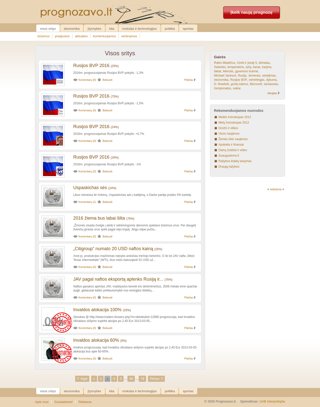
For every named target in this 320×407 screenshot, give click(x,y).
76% (130, 218)
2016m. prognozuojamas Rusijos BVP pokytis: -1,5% (108, 103)
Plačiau (188, 79)
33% (127, 310)
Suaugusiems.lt (228, 155)
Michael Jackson (225, 75)
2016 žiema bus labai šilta (99, 218)
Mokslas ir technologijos (139, 29)
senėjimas (269, 75)
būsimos (44, 36)
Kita (111, 29)
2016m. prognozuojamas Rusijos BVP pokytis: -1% (107, 164)
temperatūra (236, 67)
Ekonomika (72, 29)
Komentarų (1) (87, 201)
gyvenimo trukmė (246, 71)
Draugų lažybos (228, 166)
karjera (266, 67)
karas (256, 67)
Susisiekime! (63, 402)
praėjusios (62, 36)
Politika (170, 29)
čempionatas (222, 88)
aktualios (81, 36)
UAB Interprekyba (272, 401)
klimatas (264, 63)
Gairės (220, 57)
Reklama (84, 402)
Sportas (188, 29)
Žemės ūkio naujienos (233, 139)
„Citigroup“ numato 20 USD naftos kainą (113, 248)
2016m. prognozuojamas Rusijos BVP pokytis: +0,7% (108, 134)
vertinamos (129, 36)
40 (131, 378)
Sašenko (220, 67)
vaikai (236, 88)
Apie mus (41, 402)
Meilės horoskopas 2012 (234, 117)
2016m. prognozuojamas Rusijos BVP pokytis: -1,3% (108, 73)
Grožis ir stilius (228, 128)
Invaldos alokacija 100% (97, 309)
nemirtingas (256, 80)
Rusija (242, 75)
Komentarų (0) (87, 79)
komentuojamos (104, 36)
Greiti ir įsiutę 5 (247, 63)
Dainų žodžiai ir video (232, 150)
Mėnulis (228, 71)
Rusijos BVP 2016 (91, 65)
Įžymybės (94, 29)
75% (115, 96)
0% (123, 340)
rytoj (248, 67)
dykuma (271, 80)
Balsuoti (107, 79)
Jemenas (254, 75)
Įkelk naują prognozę (251, 12)
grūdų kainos (239, 84)
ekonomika (221, 80)
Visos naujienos (229, 133)
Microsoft (256, 84)
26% (115, 157)
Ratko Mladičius (224, 63)
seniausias (271, 84)
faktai (217, 71)
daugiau (272, 93)
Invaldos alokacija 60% (96, 340)
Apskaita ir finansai (231, 144)
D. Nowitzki (221, 84)
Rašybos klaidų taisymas (235, 161)
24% (115, 127)
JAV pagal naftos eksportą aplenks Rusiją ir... (118, 279)
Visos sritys (48, 29)
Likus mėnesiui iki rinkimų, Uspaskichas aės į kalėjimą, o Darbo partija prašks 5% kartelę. (132, 195)
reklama (276, 189)
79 (142, 378)
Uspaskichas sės (90, 187)
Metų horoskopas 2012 (233, 122)
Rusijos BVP (238, 80)
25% (115, 66)
